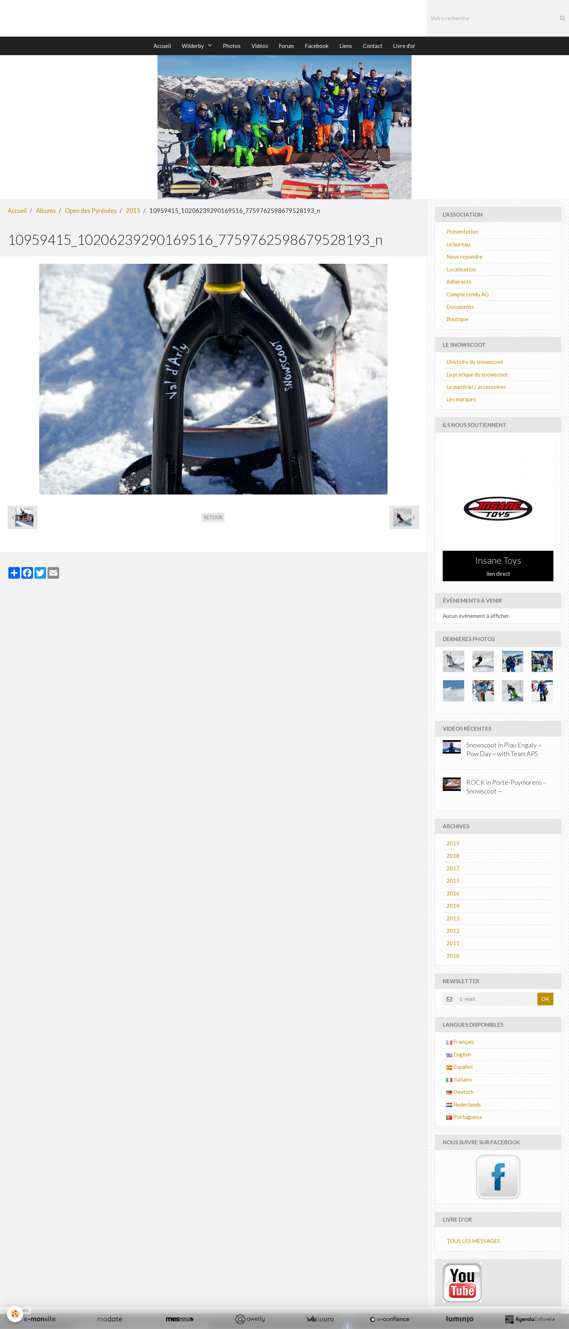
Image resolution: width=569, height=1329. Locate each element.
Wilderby (193, 45)
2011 (452, 944)
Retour (213, 518)
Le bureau (458, 245)
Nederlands (463, 1105)
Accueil (162, 45)
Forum (286, 45)
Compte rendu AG (467, 295)
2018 (452, 856)
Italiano (459, 1080)
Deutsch (460, 1093)
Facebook (316, 45)
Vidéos (259, 45)
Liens (345, 45)
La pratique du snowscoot (477, 375)
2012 (452, 931)
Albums (46, 212)
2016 (452, 894)
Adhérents (458, 282)
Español (459, 1068)
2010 (452, 956)
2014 (452, 906)
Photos (231, 45)
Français (460, 1042)
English (458, 1055)
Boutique (457, 320)
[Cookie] (15, 1314)
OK (545, 1000)
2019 (452, 844)
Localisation (461, 270)
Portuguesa (464, 1118)
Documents (460, 307)
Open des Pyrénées (91, 212)
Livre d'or (404, 45)
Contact (372, 45)
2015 (133, 212)
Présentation (462, 232)
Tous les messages (473, 1242)
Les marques (461, 400)
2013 (452, 919)
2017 (452, 869)
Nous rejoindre (464, 257)
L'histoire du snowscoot (474, 363)
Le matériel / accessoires (476, 388)
